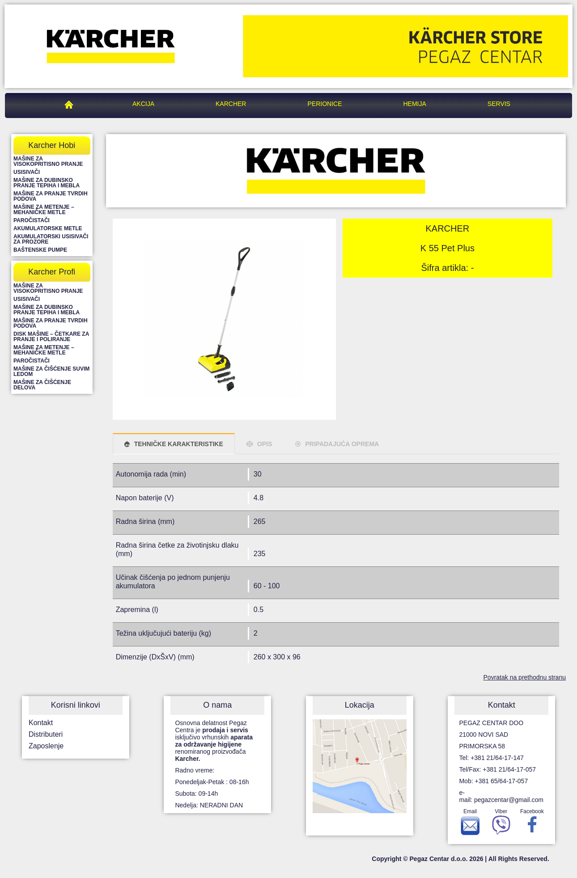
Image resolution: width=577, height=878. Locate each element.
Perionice (324, 103)
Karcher (231, 103)
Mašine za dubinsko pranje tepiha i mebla (46, 183)
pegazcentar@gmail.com (508, 799)
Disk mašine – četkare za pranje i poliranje (51, 336)
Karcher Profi (51, 271)
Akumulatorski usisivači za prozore (50, 239)
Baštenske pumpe (40, 250)
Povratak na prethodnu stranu (525, 677)
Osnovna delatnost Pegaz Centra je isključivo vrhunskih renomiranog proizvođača (214, 740)
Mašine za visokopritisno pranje (48, 161)
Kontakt (41, 722)
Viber (501, 824)
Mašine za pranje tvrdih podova (50, 196)
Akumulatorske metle (47, 228)
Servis (499, 103)
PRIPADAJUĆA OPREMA (342, 443)
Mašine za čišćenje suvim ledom (51, 371)
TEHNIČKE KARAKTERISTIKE (178, 443)
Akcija (143, 103)
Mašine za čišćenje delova (42, 385)
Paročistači (31, 220)
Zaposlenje (46, 746)
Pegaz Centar (71, 103)
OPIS (264, 443)
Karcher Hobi (51, 145)
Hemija (414, 103)
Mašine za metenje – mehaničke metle (43, 209)
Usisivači (26, 172)
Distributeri (46, 734)
